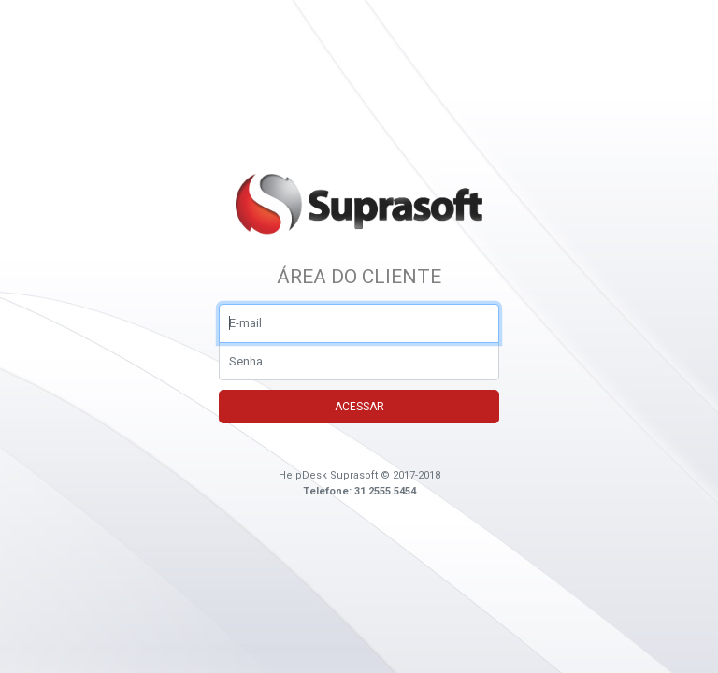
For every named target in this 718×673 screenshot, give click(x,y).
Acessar (359, 406)
